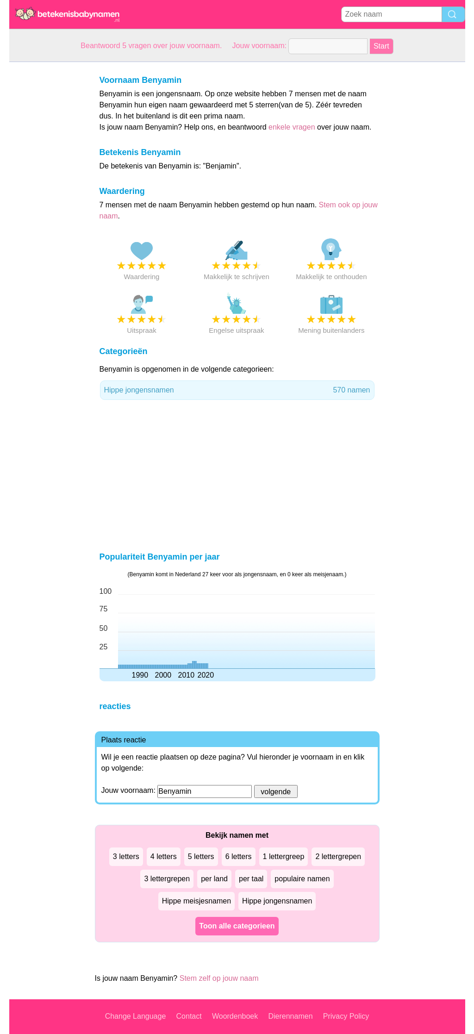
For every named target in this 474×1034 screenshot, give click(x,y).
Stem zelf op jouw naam (219, 978)
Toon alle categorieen (236, 926)
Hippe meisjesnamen (196, 901)
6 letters (238, 856)
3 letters (126, 856)
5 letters (201, 856)
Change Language (135, 1016)
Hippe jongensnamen (237, 390)
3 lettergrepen (167, 879)
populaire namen (302, 879)
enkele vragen (291, 127)
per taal (251, 879)
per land (214, 879)
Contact (189, 1016)
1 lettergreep (284, 856)
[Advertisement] (46, 201)
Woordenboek (235, 1016)
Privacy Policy (346, 1016)
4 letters (163, 856)
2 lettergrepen (338, 856)
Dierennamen (290, 1016)
